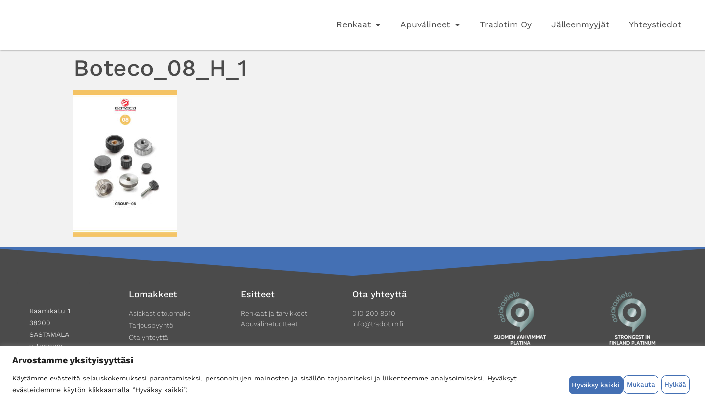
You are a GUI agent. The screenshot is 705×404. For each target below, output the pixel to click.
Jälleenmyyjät (580, 24)
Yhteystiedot (655, 24)
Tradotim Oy (506, 24)
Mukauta (585, 384)
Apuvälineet (430, 25)
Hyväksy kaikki (665, 384)
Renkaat (358, 25)
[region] (352, 375)
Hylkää (621, 384)
